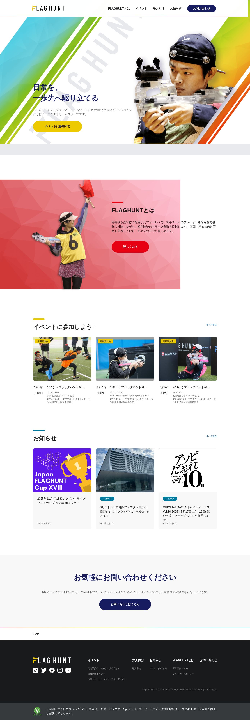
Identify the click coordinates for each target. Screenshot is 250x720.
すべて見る (211, 325)
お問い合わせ (202, 8)
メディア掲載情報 (158, 668)
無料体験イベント (96, 674)
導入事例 (136, 668)
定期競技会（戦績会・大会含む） (104, 668)
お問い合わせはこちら (125, 604)
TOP (36, 633)
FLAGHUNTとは (120, 8)
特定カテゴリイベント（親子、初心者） (107, 679)
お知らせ (177, 8)
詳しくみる (130, 246)
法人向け (159, 8)
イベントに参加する (57, 126)
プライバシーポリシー (183, 674)
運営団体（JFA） (181, 668)
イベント (142, 8)
